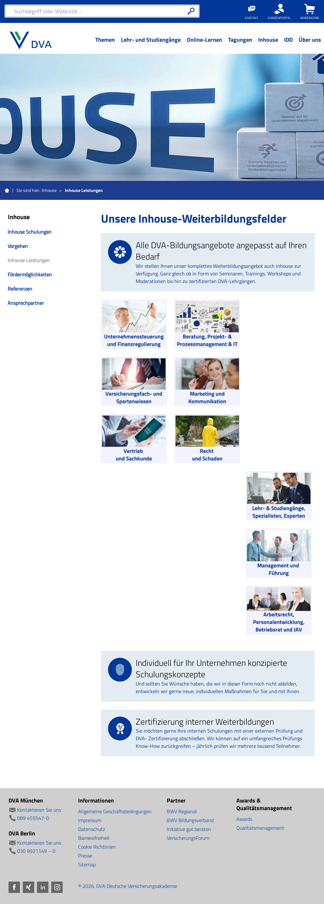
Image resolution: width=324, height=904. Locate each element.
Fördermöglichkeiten (30, 274)
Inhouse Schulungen (30, 232)
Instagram (57, 887)
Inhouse (49, 190)
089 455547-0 (33, 818)
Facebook (14, 887)
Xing (28, 887)
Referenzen (20, 288)
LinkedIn (42, 887)
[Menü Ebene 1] (105, 44)
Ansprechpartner (26, 303)
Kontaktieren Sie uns (39, 810)
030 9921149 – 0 (36, 851)
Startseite (7, 190)
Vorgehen (18, 246)
